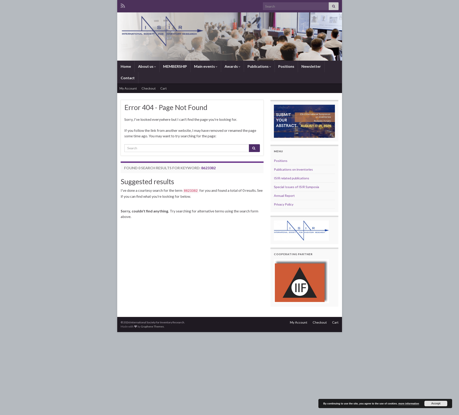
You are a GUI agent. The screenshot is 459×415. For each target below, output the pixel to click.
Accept (435, 403)
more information (408, 403)
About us (147, 66)
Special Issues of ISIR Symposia (296, 187)
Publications (259, 66)
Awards (232, 66)
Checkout (149, 88)
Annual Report (284, 196)
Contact (128, 78)
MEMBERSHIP (175, 66)
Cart (163, 88)
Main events (205, 66)
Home (126, 66)
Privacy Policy (283, 204)
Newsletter (311, 66)
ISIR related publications (291, 178)
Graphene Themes (152, 326)
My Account (128, 88)
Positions (286, 66)
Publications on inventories (293, 169)
